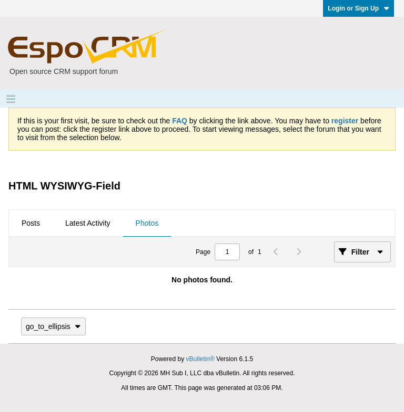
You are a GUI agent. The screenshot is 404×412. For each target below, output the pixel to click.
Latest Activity (87, 223)
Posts (31, 223)
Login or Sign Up (358, 8)
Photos (147, 223)
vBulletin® (200, 359)
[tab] (31, 223)
